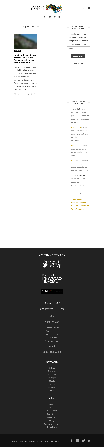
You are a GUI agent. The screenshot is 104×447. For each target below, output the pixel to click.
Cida (73, 160)
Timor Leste (52, 427)
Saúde (52, 384)
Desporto (52, 371)
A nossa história (52, 328)
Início (52, 316)
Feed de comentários (80, 206)
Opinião (52, 346)
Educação (52, 378)
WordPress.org (77, 209)
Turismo (52, 391)
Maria (73, 145)
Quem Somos (52, 322)
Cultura (17, 51)
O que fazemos (52, 337)
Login (14, 441)
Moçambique (52, 417)
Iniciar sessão (77, 199)
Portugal (52, 420)
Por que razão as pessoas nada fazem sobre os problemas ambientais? (80, 133)
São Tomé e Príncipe (52, 424)
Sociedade (52, 387)
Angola (52, 404)
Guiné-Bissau (52, 414)
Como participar (52, 341)
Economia (52, 374)
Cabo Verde (52, 411)
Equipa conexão (52, 331)
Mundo (52, 381)
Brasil (52, 407)
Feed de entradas (78, 203)
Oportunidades (52, 352)
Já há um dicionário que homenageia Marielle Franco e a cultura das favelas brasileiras (25, 59)
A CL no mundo (52, 334)
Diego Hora (76, 127)
